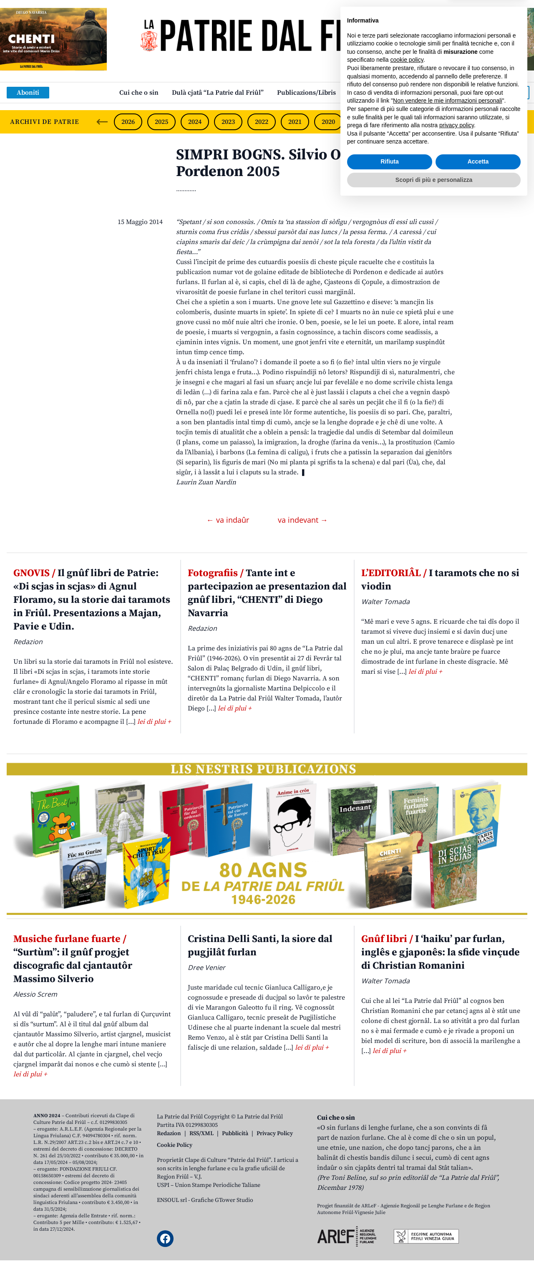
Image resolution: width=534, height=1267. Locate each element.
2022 (261, 122)
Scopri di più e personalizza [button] (433, 1244)
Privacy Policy (275, 1133)
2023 (228, 122)
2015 (494, 122)
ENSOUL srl (172, 1200)
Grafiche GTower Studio (222, 1200)
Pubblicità (235, 1133)
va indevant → (303, 520)
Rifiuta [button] (389, 1226)
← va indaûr (229, 520)
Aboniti (28, 92)
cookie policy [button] (406, 1124)
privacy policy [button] (456, 1189)
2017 (428, 122)
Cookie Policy (174, 1145)
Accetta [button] (478, 1226)
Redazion (169, 1133)
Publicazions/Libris (306, 92)
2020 (328, 122)
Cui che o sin (139, 92)
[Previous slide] (102, 121)
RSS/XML (201, 1133)
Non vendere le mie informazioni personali (447, 1165)
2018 (395, 122)
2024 (195, 122)
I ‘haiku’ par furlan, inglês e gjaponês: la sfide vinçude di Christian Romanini (440, 952)
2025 (161, 122)
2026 (128, 122)
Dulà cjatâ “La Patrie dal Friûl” (218, 92)
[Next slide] (520, 121)
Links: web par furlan (382, 92)
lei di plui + (154, 722)
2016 (462, 122)
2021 (295, 122)
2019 (361, 122)
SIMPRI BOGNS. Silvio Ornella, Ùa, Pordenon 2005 (294, 163)
